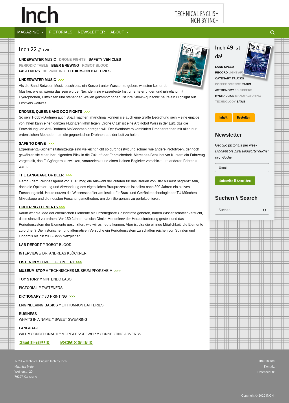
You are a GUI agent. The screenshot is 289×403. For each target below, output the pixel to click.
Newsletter (91, 32)
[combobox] (237, 210)
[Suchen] (272, 32)
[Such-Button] (264, 210)
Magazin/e (31, 32)
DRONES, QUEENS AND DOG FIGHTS (50, 112)
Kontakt (269, 366)
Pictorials (60, 32)
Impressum (266, 361)
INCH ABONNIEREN (76, 342)
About (120, 32)
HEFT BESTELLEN (34, 342)
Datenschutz (266, 372)
